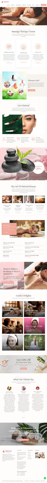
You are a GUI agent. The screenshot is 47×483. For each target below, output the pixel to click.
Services (29, 454)
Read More (6, 22)
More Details (31, 90)
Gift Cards (29, 457)
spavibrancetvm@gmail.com (22, 471)
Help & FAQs (30, 458)
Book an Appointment (23, 439)
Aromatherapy (23, 52)
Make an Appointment (8, 282)
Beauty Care (38, 52)
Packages (29, 455)
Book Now (7, 212)
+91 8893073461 (22, 475)
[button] (22, 417)
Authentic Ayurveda (9, 52)
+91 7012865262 (22, 472)
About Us (29, 452)
